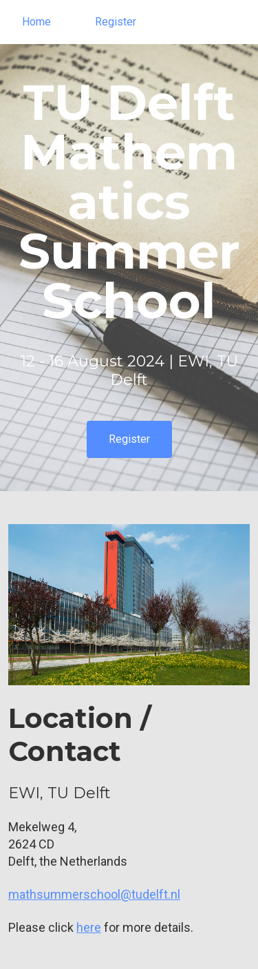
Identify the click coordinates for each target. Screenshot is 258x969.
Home (36, 21)
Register (115, 21)
